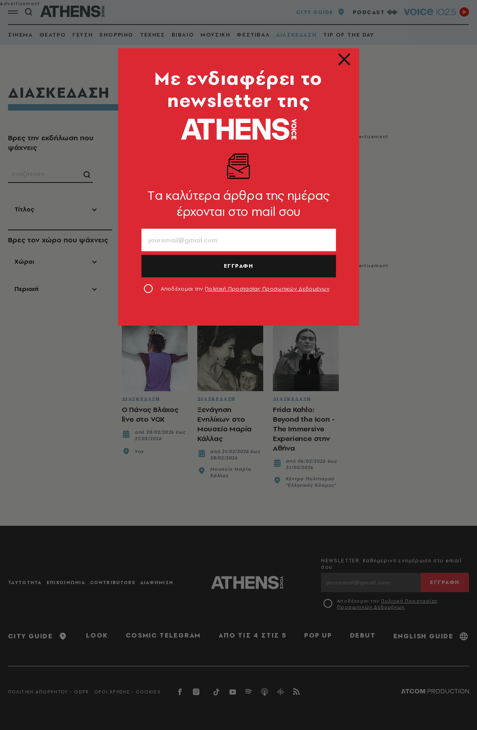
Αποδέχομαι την (245, 288)
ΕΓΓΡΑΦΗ (239, 265)
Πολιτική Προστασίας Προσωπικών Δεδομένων (267, 288)
